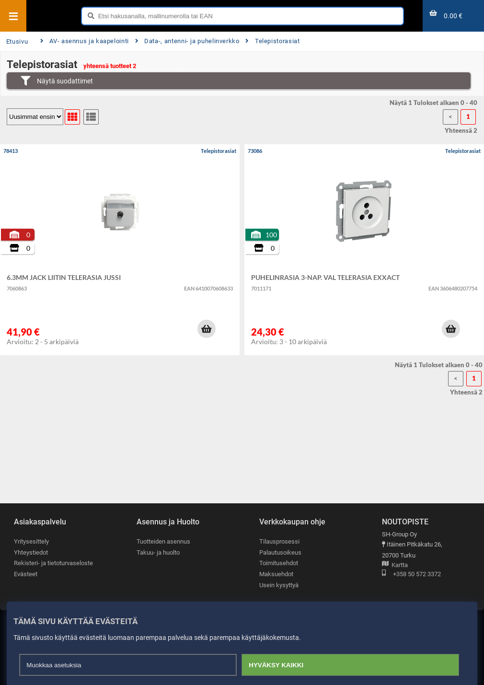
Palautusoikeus (280, 552)
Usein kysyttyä (279, 585)
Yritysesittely (31, 541)
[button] (206, 329)
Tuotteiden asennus (163, 541)
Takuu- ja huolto (158, 552)
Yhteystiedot (31, 552)
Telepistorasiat (272, 41)
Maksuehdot (276, 574)
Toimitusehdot (278, 563)
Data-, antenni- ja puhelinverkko (187, 41)
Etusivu (17, 41)
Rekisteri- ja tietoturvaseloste (53, 563)
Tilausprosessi (279, 541)
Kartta (395, 565)
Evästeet (25, 574)
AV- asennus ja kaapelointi (84, 41)
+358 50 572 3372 (411, 574)
